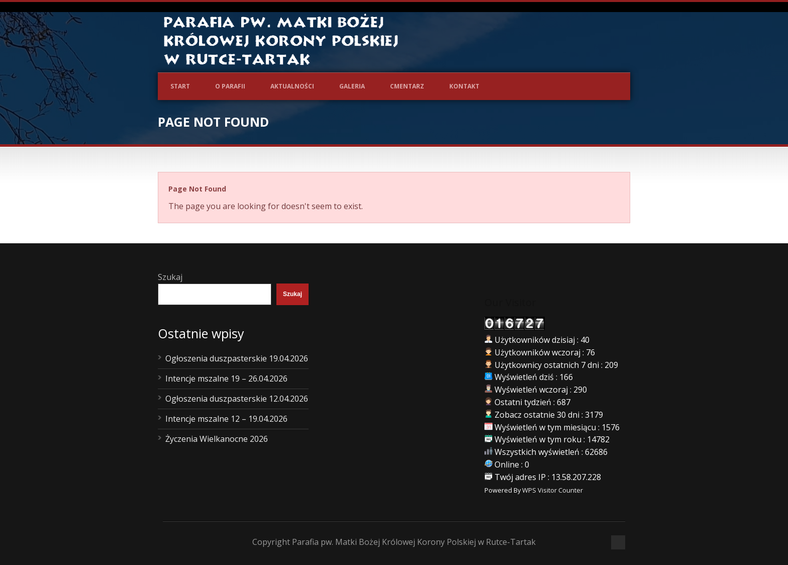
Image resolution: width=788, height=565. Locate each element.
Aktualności (292, 86)
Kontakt (464, 86)
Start (180, 86)
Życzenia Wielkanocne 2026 (216, 438)
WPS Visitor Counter (552, 490)
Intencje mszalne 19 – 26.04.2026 (226, 378)
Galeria (352, 86)
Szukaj (170, 276)
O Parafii (230, 86)
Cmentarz (407, 86)
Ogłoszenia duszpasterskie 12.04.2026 (236, 398)
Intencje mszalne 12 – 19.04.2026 (226, 418)
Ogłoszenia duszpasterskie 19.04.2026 (236, 358)
